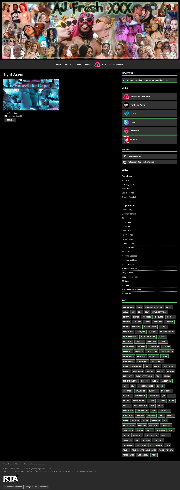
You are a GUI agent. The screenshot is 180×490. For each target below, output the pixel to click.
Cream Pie (127, 351)
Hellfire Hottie (127, 235)
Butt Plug (127, 342)
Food (158, 376)
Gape (125, 386)
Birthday (136, 327)
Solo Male (160, 430)
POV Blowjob (128, 425)
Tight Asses (141, 445)
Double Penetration (132, 366)
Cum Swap (141, 356)
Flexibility (127, 376)
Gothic (160, 386)
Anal (140, 307)
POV (165, 420)
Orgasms (151, 416)
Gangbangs (166, 381)
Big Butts (159, 317)
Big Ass (136, 317)
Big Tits (126, 322)
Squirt (126, 435)
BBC (139, 312)
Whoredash (126, 293)
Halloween (140, 391)
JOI (163, 396)
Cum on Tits (128, 356)
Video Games (128, 455)
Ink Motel (126, 251)
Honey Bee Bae (128, 243)
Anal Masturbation (153, 307)
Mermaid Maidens (129, 260)
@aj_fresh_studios (138, 162)
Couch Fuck (126, 201)
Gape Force (126, 230)
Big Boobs (147, 317)
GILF (132, 386)
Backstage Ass (128, 193)
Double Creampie (129, 214)
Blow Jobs (141, 332)
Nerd (154, 411)
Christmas (151, 342)
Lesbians (161, 401)
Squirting (137, 435)
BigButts (169, 322)
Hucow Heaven (128, 247)
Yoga (154, 455)
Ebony (157, 366)
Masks (171, 401)
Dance (164, 356)
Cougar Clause (128, 205)
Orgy (161, 416)
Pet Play (135, 420)
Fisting (160, 371)
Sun (137, 440)
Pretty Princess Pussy (130, 268)
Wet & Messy (143, 455)
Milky (160, 406)
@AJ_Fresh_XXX (132, 156)
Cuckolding (152, 351)
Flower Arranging (144, 376)
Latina (151, 401)
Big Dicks (170, 317)
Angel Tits (126, 188)
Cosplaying (154, 346)
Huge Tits (127, 396)
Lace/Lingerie (139, 401)
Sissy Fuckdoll (127, 272)
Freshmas (126, 226)
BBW (147, 312)
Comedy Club (128, 346)
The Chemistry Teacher (131, 289)
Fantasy (150, 371)
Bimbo (125, 327)
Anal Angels (126, 180)
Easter (148, 366)
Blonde (163, 327)
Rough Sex (165, 425)
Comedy (163, 342)
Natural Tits (142, 411)
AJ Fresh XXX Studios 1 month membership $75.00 (145, 80)
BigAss (147, 322)
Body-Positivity (167, 332)
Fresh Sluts (126, 222)
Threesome (128, 445)
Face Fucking (169, 366)
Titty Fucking (156, 445)
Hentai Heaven (128, 239)
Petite (145, 420)
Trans (125, 450)
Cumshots (153, 356)
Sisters (140, 430)
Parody (170, 416)
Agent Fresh (127, 176)
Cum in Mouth (167, 351)
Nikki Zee (10, 120)
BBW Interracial (159, 312)
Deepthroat (128, 361)
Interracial (140, 396)
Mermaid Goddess (129, 256)
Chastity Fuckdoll (129, 197)
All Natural (128, 307)
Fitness (170, 371)
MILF (152, 406)
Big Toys (137, 322)
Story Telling (151, 435)
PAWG (125, 420)
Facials (126, 371)
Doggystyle (142, 361)
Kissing (126, 401)
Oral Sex (140, 416)
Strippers (165, 435)
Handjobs (153, 391)
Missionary (128, 411)
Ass (133, 312)
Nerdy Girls (165, 411)
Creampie (139, 351)
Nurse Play (128, 416)
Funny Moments (130, 381)
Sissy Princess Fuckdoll (131, 277)
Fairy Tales (138, 371)
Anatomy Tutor (128, 184)
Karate (171, 396)
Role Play (153, 425)
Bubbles (162, 337)
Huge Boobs (166, 391)
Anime (168, 307)
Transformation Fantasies (144, 450)
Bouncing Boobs (148, 337)
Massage (126, 406)
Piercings (156, 420)
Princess (142, 425)
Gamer (155, 381)
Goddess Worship (145, 386)
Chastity (139, 342)
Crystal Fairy (127, 209)
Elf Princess (126, 218)
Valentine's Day (166, 450)
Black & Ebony (150, 327)
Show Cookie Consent (13, 487)
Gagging (144, 381)
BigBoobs (158, 322)
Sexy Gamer (128, 430)
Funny (167, 376)
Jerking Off (154, 396)
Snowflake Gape (11, 113)
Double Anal (157, 361)
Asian (125, 312)
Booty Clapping (130, 337)
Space (171, 430)
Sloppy (149, 430)
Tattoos (146, 440)
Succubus (126, 285)
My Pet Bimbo (128, 264)
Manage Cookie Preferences (36, 487)
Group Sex (127, 391)
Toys (168, 445)
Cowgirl (166, 346)
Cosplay (141, 346)
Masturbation (140, 406)
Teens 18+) (158, 440)
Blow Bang (128, 332)
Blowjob (152, 332)
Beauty (126, 317)
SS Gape (125, 281)
